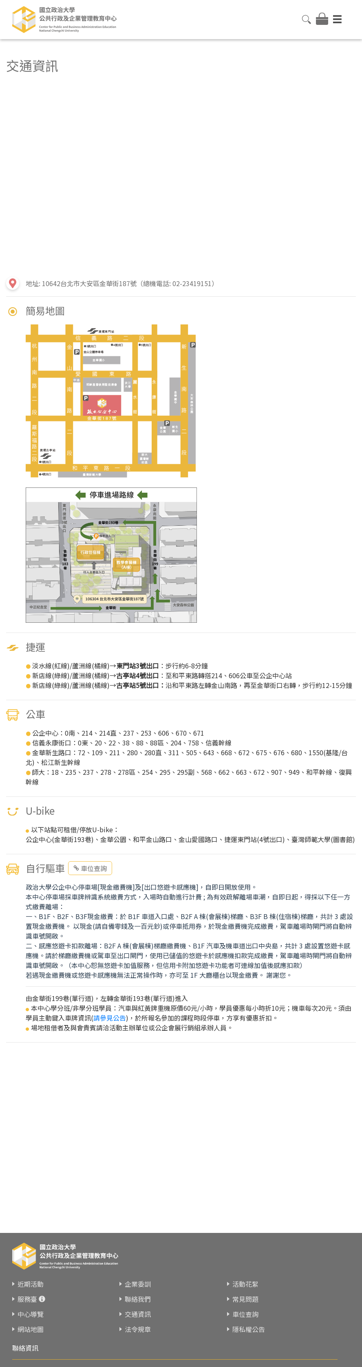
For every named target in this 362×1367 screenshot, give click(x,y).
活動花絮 (245, 1284)
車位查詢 (90, 868)
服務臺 (27, 1299)
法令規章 (138, 1329)
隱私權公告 (248, 1329)
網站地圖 (31, 1329)
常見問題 (245, 1299)
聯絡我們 (138, 1299)
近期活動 (31, 1284)
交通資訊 (138, 1314)
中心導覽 (31, 1314)
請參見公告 (109, 1018)
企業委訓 (138, 1284)
